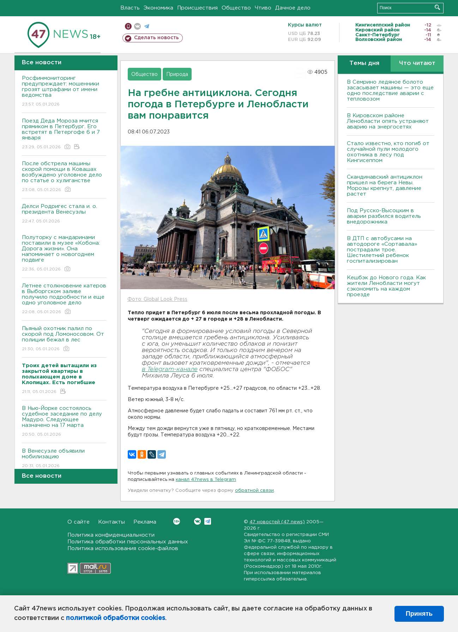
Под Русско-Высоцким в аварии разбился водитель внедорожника (384, 216)
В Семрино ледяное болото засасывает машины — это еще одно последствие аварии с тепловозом (390, 90)
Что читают (417, 63)
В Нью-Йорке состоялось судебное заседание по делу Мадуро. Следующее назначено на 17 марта (64, 421)
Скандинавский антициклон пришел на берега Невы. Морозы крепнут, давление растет (384, 185)
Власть (130, 8)
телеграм (146, 26)
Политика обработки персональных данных (127, 541)
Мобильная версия (128, 26)
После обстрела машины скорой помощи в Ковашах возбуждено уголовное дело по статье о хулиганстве (64, 177)
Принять (419, 613)
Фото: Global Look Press (157, 299)
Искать (437, 7)
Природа (177, 74)
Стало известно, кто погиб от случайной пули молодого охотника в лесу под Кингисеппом (388, 152)
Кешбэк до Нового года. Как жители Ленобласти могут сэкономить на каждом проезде (386, 286)
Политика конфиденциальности (111, 535)
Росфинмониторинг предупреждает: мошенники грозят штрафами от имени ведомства (64, 91)
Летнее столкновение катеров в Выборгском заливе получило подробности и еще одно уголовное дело (64, 299)
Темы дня (364, 63)
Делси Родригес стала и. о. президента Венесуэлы (64, 214)
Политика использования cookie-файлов (122, 548)
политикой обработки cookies (115, 618)
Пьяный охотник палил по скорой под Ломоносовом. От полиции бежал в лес (64, 339)
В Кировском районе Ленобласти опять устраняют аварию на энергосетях (388, 121)
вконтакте (137, 26)
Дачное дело (293, 8)
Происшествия (197, 8)
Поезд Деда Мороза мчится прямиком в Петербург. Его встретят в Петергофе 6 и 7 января (64, 134)
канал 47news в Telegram (206, 480)
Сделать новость (156, 38)
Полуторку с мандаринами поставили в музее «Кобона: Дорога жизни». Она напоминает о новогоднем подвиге (64, 253)
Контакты (111, 522)
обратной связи (254, 491)
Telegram (207, 521)
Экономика (158, 8)
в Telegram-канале (170, 369)
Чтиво (263, 8)
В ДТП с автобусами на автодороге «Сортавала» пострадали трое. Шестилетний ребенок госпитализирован (382, 249)
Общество (236, 8)
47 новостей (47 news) (277, 522)
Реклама (144, 522)
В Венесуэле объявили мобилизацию (64, 459)
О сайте (78, 522)
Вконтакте (176, 521)
